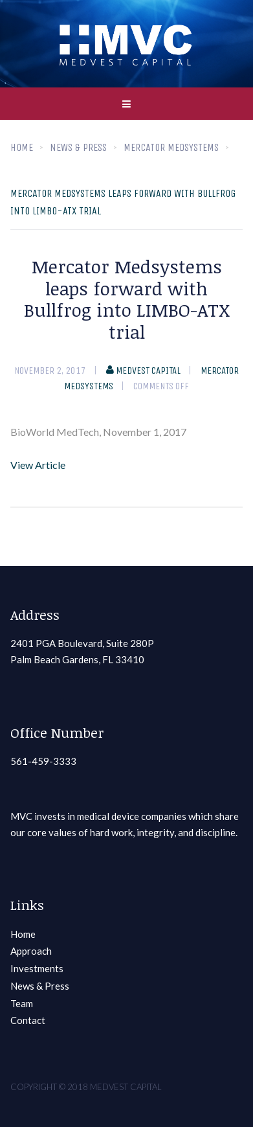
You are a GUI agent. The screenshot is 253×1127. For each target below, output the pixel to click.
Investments (36, 968)
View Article (37, 465)
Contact (27, 1020)
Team (21, 1003)
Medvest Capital (143, 370)
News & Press (39, 986)
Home (21, 147)
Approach (31, 951)
